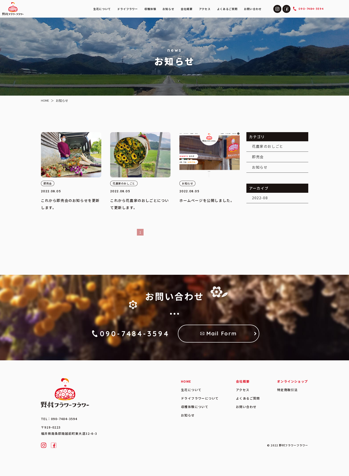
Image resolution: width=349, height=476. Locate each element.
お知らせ (259, 167)
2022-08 (260, 197)
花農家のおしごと (267, 146)
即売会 (258, 156)
